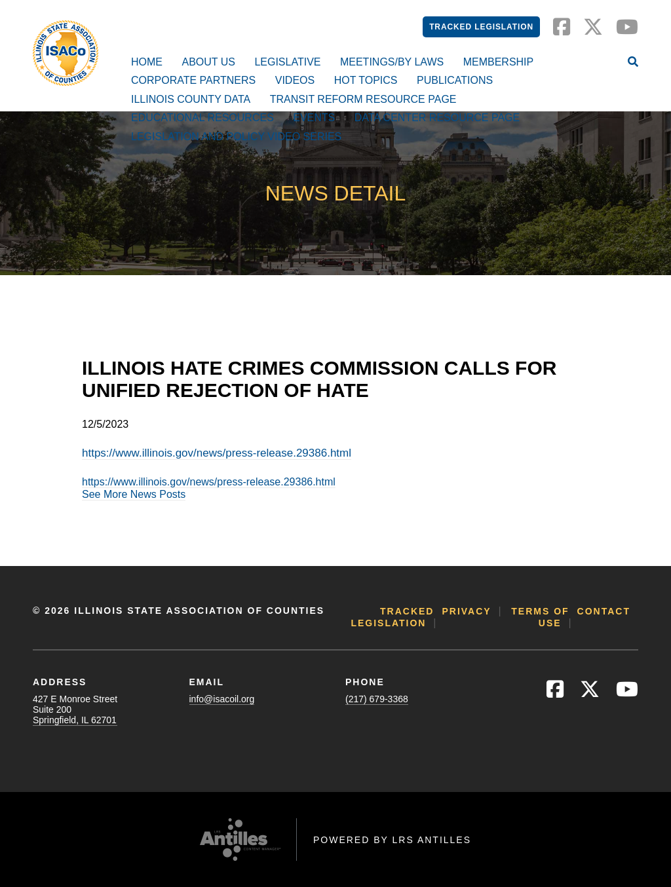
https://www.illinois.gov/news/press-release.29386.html (216, 453)
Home (147, 61)
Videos (295, 80)
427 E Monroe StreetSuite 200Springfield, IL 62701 (75, 709)
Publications (455, 80)
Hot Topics (366, 80)
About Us (208, 61)
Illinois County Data (190, 99)
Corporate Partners (193, 80)
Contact (603, 611)
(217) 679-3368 (376, 699)
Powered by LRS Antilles (392, 840)
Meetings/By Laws (392, 61)
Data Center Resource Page (437, 117)
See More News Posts (133, 494)
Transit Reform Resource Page (363, 99)
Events (314, 117)
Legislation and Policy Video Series (236, 136)
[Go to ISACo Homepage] (65, 53)
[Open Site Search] (633, 62)
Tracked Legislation (481, 26)
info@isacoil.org (222, 699)
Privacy (466, 611)
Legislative (287, 61)
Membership (498, 61)
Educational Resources (202, 117)
